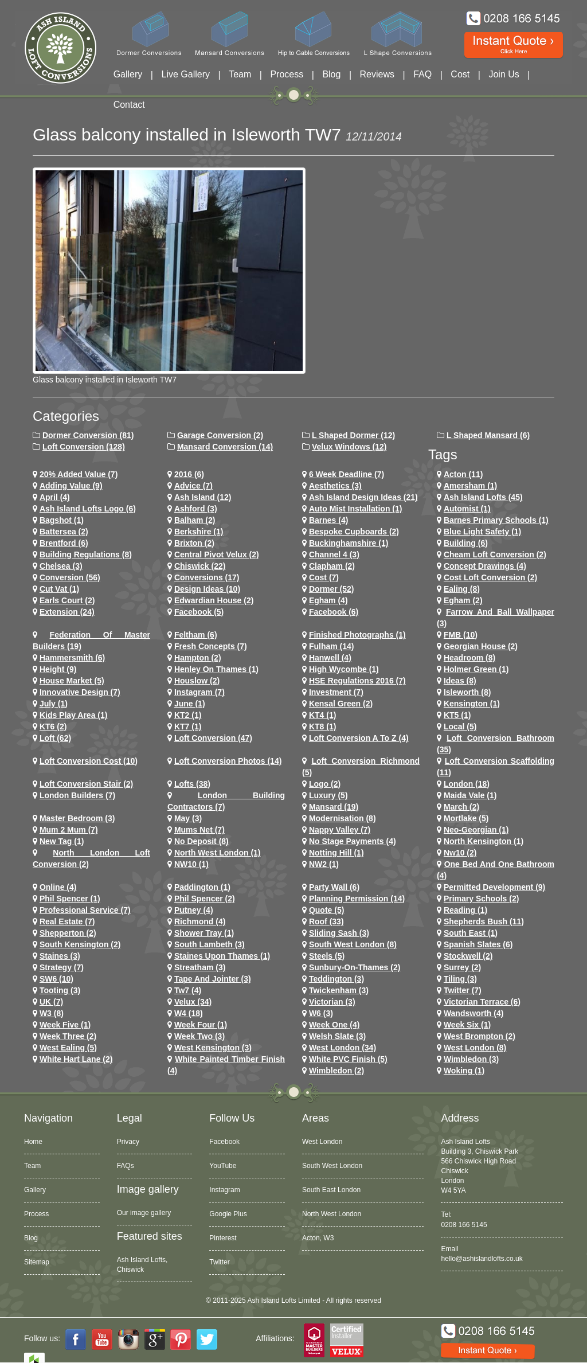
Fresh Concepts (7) (210, 646)
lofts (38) (192, 783)
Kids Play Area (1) (74, 715)
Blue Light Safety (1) (482, 531)
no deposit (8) (201, 841)
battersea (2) (64, 531)
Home (33, 1142)
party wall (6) (334, 887)
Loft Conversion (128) (83, 446)
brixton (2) (194, 543)
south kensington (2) (80, 944)
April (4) (55, 497)
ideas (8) (460, 680)
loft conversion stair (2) (86, 783)
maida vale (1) (470, 795)
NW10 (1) (191, 864)
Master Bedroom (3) (77, 818)
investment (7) (336, 692)
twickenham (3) (339, 990)
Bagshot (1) (62, 520)
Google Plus (227, 1214)
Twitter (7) (463, 990)
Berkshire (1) (199, 531)
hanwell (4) (330, 657)
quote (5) (326, 910)
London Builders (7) (77, 795)
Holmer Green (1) (476, 669)
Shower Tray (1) (204, 933)
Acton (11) (463, 474)
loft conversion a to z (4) (359, 738)
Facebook (224, 1142)
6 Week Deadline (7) (346, 474)
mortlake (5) (466, 818)
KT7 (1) (187, 726)
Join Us (503, 74)
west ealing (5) (68, 1047)
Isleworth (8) (467, 692)
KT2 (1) (187, 715)
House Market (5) (72, 680)
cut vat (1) (59, 588)
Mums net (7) (199, 829)
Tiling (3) (460, 978)
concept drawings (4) (485, 566)
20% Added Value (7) (79, 474)
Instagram (224, 1190)
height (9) (58, 669)
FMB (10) (461, 634)
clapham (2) (332, 566)
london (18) (467, 783)
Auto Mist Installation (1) (355, 508)
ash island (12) (203, 497)
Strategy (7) (62, 967)
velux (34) (193, 1001)
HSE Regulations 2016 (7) (357, 680)
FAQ (422, 74)
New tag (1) (62, 841)
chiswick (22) (199, 566)
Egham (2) (463, 600)
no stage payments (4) (352, 841)
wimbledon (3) (471, 1059)
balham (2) (195, 520)
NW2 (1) (324, 864)
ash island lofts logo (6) (88, 508)
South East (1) (471, 933)
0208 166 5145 (464, 1225)
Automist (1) (467, 508)
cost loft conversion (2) (490, 577)
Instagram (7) (199, 692)
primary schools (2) (481, 898)
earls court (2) (67, 600)
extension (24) (67, 611)
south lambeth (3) (209, 944)
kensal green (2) (341, 703)
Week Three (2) (68, 1036)
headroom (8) (469, 657)
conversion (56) (70, 577)
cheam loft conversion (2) (495, 554)
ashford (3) (195, 508)
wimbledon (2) (336, 1070)
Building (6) (466, 543)
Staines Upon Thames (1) (222, 955)
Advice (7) (193, 485)
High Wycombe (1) (344, 669)
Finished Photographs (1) (357, 634)
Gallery (128, 74)
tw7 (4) (187, 990)
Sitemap (36, 1262)
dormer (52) (331, 588)
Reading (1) (465, 910)
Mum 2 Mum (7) (69, 829)
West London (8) (475, 1047)
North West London (331, 1214)
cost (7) (324, 577)
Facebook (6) (333, 611)
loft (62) (55, 738)
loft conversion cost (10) (89, 761)
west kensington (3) (213, 1047)
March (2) (461, 806)
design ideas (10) (207, 588)
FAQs (125, 1166)
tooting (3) (60, 990)
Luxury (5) (328, 795)
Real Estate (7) (67, 921)
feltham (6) (195, 634)
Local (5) (460, 726)
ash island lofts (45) (483, 497)
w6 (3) (321, 1013)
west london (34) (342, 1047)
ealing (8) (462, 588)
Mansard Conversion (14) (225, 446)
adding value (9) (71, 485)
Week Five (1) (65, 1024)
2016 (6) (189, 474)
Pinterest (222, 1238)
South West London (332, 1166)
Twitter (219, 1262)
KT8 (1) (322, 726)
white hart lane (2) (76, 1059)
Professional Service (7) (85, 910)
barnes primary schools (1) (496, 520)
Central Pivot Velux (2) (216, 554)
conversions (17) (207, 577)
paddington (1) (202, 887)
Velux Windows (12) (349, 446)
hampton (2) (197, 657)
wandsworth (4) (473, 1013)
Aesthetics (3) (335, 485)
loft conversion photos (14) (227, 761)
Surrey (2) (462, 967)
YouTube (222, 1166)
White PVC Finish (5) (348, 1059)
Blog (331, 74)
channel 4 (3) (334, 554)
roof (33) (326, 921)
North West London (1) (217, 852)
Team (240, 74)
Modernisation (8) (342, 818)
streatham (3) (199, 967)
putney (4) (193, 910)
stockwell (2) (468, 955)
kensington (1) (472, 703)
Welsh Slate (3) (337, 1036)
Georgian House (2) (481, 646)
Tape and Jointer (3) (212, 978)
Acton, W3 (318, 1238)
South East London (331, 1190)
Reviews (377, 74)
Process (286, 74)
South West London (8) (353, 944)
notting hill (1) (336, 852)
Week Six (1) (467, 1024)
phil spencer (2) (204, 898)
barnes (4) (328, 520)
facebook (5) (199, 611)
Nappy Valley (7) (339, 829)
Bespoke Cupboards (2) (354, 531)
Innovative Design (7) (80, 692)
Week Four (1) (200, 1024)
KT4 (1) (322, 715)
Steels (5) (327, 955)
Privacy (128, 1142)
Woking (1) (464, 1070)
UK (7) (51, 1001)
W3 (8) (52, 1013)
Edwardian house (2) (213, 600)
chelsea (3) (61, 566)
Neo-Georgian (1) (476, 829)
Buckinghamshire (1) (348, 543)
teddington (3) (336, 978)
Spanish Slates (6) (478, 944)
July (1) (54, 703)
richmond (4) (199, 921)
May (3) (188, 818)
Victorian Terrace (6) (482, 1001)
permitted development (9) (494, 887)
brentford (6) (64, 543)
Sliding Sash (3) (339, 933)
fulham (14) (331, 646)
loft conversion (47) (213, 738)
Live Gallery (186, 74)
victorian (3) (332, 1001)
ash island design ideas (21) (363, 497)
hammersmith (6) (72, 657)
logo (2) (325, 783)
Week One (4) (334, 1024)
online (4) (58, 887)
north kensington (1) (483, 841)
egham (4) (328, 600)
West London (322, 1142)
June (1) (189, 703)
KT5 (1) (457, 715)
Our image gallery (144, 1213)
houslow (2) (197, 680)
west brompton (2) (479, 1036)
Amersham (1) (470, 485)
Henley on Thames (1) (216, 669)
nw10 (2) (460, 852)
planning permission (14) (357, 898)
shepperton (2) (68, 933)
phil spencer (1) (70, 898)
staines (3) (60, 955)
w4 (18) (188, 1013)
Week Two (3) (199, 1036)
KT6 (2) (53, 726)
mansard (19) (333, 806)
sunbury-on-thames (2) (354, 967)
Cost (460, 74)
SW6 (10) (56, 978)
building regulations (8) (86, 554)
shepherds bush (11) (484, 921)
